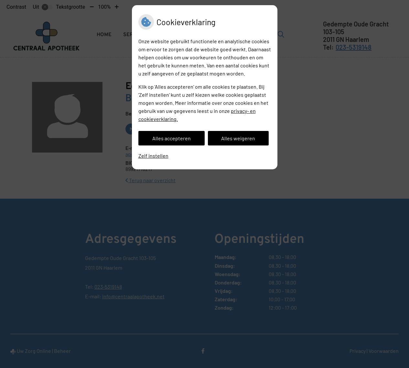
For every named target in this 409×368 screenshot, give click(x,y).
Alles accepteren (171, 138)
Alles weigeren (238, 138)
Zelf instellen (153, 156)
